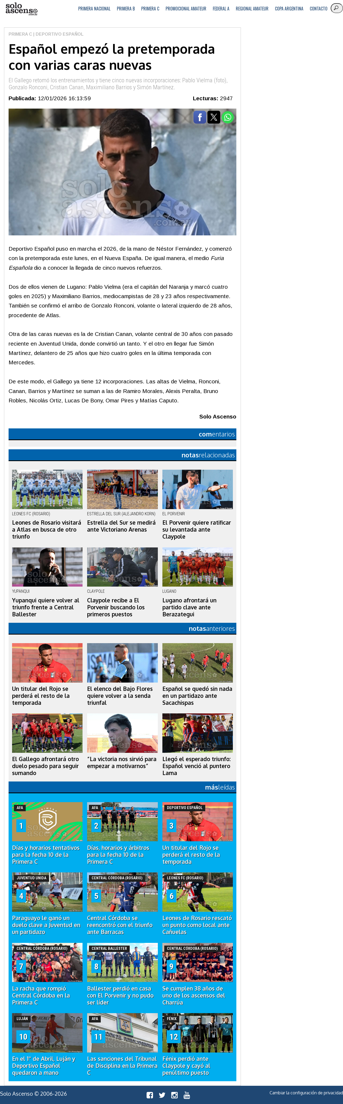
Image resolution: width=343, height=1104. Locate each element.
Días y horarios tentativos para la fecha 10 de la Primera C (46, 854)
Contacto (318, 8)
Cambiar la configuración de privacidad (306, 1092)
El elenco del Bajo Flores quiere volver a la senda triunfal (120, 695)
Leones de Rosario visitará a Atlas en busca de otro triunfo (46, 529)
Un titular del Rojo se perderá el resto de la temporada (41, 695)
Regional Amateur (252, 8)
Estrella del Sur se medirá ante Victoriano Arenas (121, 526)
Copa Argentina (289, 8)
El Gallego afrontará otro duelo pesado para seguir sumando (45, 765)
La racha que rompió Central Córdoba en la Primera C (41, 995)
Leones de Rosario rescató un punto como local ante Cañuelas (197, 924)
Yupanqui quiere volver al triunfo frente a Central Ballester (45, 607)
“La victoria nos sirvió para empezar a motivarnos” (121, 762)
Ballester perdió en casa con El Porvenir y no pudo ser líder (120, 995)
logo (21, 9)
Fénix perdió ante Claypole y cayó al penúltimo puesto (186, 1065)
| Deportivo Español (58, 34)
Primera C (150, 8)
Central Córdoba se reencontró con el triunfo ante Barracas (119, 924)
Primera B (126, 8)
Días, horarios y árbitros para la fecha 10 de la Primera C (118, 854)
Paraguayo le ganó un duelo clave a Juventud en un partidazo (46, 924)
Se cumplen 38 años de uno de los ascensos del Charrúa (193, 995)
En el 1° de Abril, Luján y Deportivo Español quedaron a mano (43, 1065)
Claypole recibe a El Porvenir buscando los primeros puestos (116, 607)
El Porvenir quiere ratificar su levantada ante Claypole (196, 529)
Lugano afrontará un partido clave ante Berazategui (189, 607)
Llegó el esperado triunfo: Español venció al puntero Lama (196, 765)
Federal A (221, 8)
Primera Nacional (94, 8)
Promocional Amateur (186, 8)
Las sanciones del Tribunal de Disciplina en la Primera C (122, 1065)
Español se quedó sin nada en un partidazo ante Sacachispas (197, 695)
